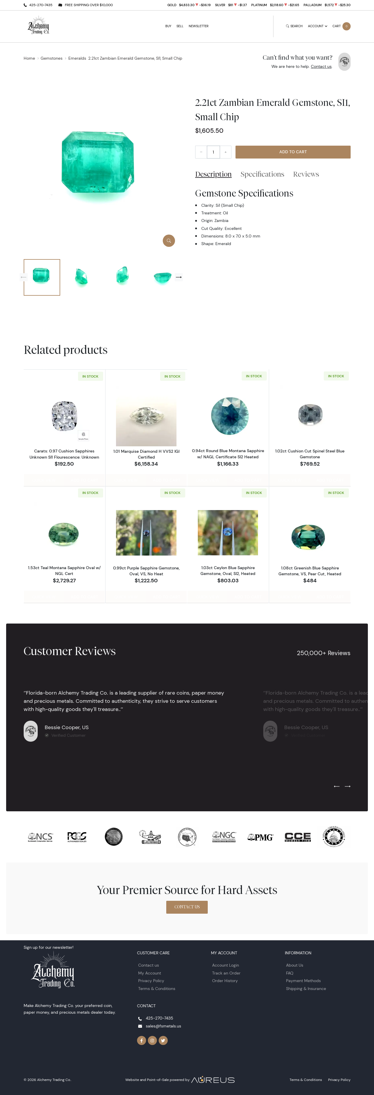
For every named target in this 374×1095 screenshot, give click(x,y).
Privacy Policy (151, 980)
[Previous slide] (24, 277)
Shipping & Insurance (306, 988)
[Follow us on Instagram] (152, 1040)
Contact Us (187, 906)
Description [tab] (213, 174)
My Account (149, 972)
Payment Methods (303, 980)
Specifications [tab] (262, 174)
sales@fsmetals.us (163, 1025)
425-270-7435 (40, 5)
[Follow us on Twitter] (163, 1040)
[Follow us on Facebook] (141, 1040)
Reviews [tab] (306, 174)
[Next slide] (179, 277)
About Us (294, 964)
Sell (179, 26)
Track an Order (226, 972)
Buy (168, 26)
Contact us (321, 66)
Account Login (225, 964)
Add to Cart (293, 151)
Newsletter (199, 26)
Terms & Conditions (156, 988)
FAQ (289, 972)
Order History (225, 980)
